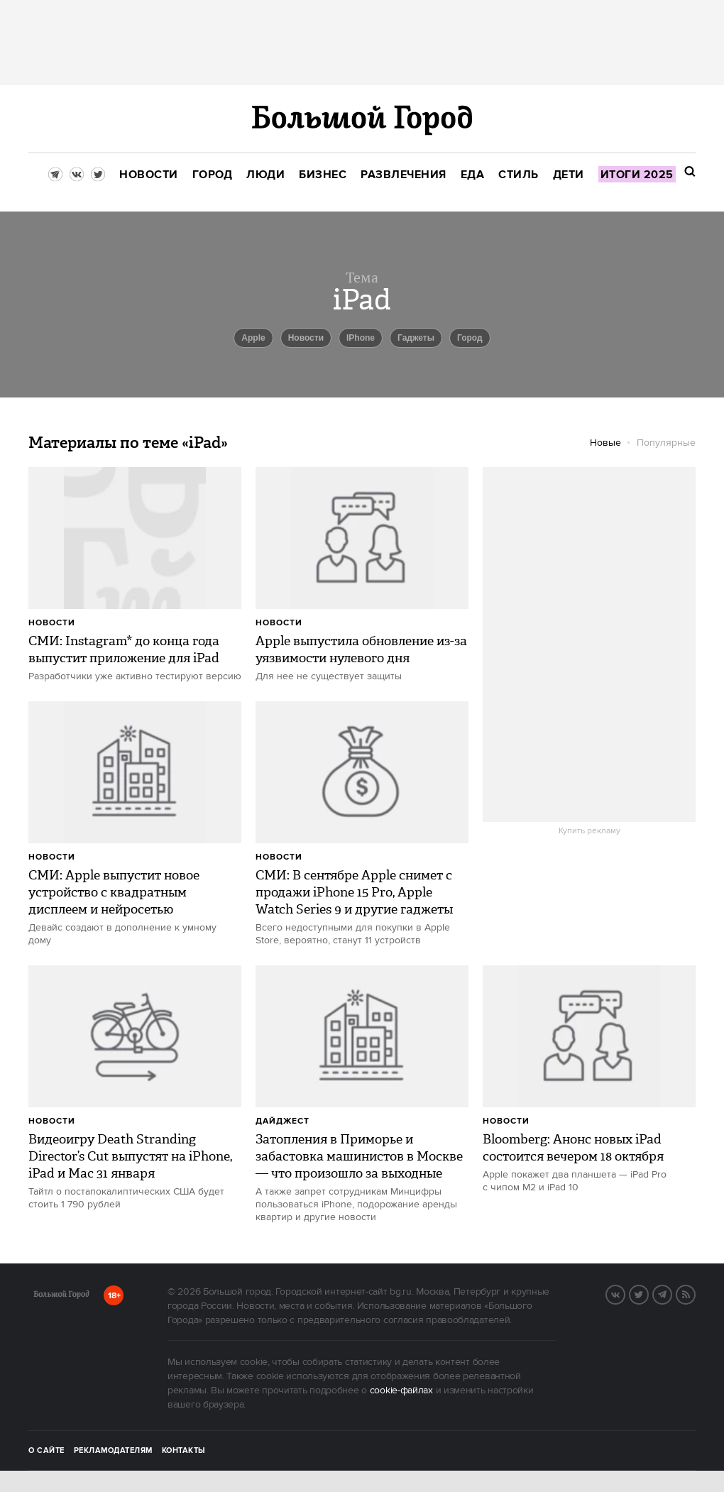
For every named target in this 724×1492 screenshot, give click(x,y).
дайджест (282, 1121)
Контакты (184, 1451)
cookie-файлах (401, 1390)
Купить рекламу (589, 831)
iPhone (360, 338)
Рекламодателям (113, 1451)
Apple (253, 338)
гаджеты (415, 338)
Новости (51, 623)
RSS (695, 1293)
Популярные (666, 443)
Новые (605, 443)
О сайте (46, 1451)
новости (306, 338)
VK (624, 1293)
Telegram (671, 1293)
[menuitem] (148, 175)
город (470, 338)
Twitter (648, 1293)
